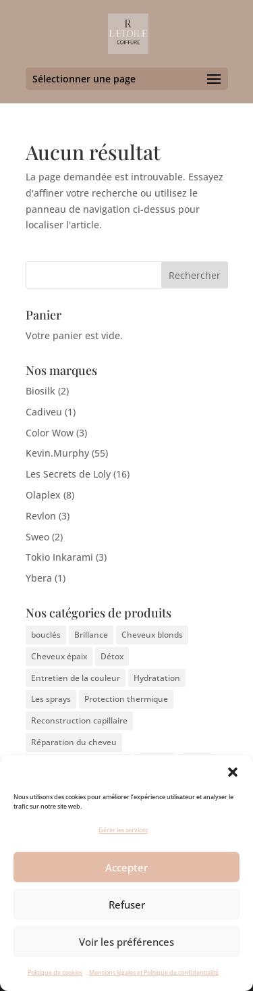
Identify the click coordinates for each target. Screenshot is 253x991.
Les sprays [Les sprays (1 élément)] (51, 699)
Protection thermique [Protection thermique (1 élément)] (126, 699)
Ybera (39, 577)
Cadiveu (44, 411)
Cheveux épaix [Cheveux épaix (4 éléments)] (59, 656)
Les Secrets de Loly (68, 473)
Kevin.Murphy (57, 453)
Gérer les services (123, 829)
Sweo (37, 536)
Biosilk (40, 390)
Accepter (126, 867)
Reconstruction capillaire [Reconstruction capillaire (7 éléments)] (79, 720)
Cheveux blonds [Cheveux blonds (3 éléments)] (152, 634)
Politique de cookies (55, 972)
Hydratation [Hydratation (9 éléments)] (157, 678)
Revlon (41, 515)
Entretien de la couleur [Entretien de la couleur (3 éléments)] (75, 678)
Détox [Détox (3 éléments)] (112, 656)
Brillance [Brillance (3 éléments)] (91, 634)
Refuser (127, 904)
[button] (233, 772)
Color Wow (50, 432)
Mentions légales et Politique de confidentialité (154, 972)
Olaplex (43, 494)
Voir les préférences (126, 941)
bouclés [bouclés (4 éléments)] (46, 634)
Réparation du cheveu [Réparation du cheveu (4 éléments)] (74, 742)
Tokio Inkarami (59, 557)
